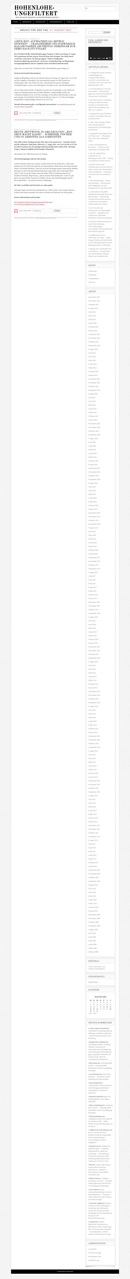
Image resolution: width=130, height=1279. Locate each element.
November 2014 (94, 695)
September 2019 (94, 479)
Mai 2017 (92, 583)
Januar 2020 (93, 464)
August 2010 (93, 885)
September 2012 (94, 792)
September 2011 (94, 836)
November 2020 (94, 427)
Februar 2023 (93, 327)
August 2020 (93, 438)
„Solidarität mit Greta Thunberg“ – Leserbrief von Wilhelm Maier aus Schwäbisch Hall (100, 116)
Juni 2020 (92, 446)
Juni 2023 (92, 316)
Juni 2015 (92, 669)
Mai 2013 (92, 762)
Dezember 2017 (94, 557)
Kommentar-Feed (95, 1256)
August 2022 (93, 349)
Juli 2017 (92, 576)
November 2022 (94, 338)
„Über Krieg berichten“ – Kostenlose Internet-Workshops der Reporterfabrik (99, 1076)
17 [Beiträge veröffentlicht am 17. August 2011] (97, 1007)
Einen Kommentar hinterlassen (45, 120)
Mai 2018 (92, 539)
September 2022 (94, 345)
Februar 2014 (93, 729)
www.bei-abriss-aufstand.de (23, 107)
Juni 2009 (92, 937)
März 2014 (93, 725)
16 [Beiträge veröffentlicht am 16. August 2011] (94, 1007)
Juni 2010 (92, 892)
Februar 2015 (93, 684)
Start (15, 22)
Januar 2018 (93, 554)
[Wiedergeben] (91, 58)
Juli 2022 (92, 353)
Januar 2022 (93, 375)
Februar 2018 (93, 550)
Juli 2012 (92, 799)
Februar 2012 (93, 818)
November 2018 (94, 517)
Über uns (70, 22)
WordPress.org (94, 1260)
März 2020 (93, 457)
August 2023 (93, 308)
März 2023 (93, 323)
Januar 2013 (93, 777)
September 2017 (94, 569)
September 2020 (94, 435)
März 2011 (93, 859)
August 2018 (93, 528)
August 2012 (93, 796)
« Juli (90, 1013)
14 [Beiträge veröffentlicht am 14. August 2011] (110, 1005)
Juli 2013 (92, 755)
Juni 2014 (92, 714)
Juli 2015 (92, 665)
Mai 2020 (92, 450)
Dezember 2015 (94, 647)
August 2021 (93, 394)
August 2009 (93, 929)
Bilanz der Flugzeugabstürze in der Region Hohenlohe (99, 1099)
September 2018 (94, 524)
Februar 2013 (93, 773)
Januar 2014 (93, 732)
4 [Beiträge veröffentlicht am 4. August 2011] (100, 1002)
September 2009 (94, 926)
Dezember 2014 (94, 691)
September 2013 (94, 747)
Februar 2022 (93, 371)
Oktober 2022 (94, 342)
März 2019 (93, 502)
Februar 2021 (93, 416)
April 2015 (93, 676)
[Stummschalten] (107, 58)
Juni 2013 (92, 758)
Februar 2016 (93, 639)
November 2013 (94, 740)
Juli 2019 (92, 487)
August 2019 (93, 483)
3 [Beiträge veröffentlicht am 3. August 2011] (97, 1002)
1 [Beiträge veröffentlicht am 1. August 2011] (90, 1002)
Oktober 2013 (94, 743)
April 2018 (93, 543)
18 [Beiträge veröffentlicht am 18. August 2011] (100, 1007)
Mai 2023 (92, 319)
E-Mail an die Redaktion (96, 969)
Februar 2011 (93, 862)
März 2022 (93, 368)
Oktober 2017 (94, 565)
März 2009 (93, 948)
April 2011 (93, 855)
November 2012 (94, 784)
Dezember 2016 (94, 602)
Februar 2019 (93, 505)
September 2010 (94, 881)
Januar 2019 (93, 509)
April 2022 (93, 364)
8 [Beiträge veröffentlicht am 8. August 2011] (90, 1005)
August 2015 (93, 662)
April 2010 (93, 900)
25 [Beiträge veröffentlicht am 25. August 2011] (100, 1009)
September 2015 (94, 658)
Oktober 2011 (94, 833)
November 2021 (94, 383)
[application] (100, 53)
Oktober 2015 (94, 654)
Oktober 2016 (94, 610)
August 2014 (93, 706)
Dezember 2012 (94, 781)
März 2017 (93, 591)
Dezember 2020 (94, 424)
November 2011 (94, 829)
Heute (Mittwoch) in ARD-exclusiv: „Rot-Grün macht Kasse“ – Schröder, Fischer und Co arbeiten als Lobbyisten (43, 134)
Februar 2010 (93, 907)
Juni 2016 (92, 624)
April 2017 (93, 587)
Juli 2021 (92, 397)
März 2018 (93, 546)
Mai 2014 (92, 717)
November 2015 (94, 650)
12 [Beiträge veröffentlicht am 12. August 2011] (104, 1005)
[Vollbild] (110, 58)
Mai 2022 (92, 360)
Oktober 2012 (94, 788)
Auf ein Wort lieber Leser (96, 967)
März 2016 (93, 636)
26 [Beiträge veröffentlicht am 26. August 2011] (104, 1009)
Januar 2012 (93, 822)
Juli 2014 (92, 710)
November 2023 (94, 301)
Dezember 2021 (94, 379)
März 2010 (93, 903)
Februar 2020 (93, 461)
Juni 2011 (92, 848)
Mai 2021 (92, 405)
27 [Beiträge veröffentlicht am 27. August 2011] (107, 1009)
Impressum (26, 22)
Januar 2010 (93, 911)
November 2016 (94, 606)
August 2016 (93, 617)
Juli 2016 (92, 621)
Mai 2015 (92, 673)
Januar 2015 (93, 688)
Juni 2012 (92, 803)
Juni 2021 (92, 401)
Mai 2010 (92, 896)
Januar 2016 (93, 643)
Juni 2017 (92, 580)
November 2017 (94, 561)
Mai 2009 (92, 941)
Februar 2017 (93, 595)
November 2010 (94, 874)
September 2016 (94, 613)
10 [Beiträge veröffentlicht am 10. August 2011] (97, 1005)
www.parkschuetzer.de (64, 104)
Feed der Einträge (95, 1253)
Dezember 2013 (94, 736)
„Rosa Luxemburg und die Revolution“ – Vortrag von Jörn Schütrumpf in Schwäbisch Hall (98, 147)
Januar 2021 (93, 420)
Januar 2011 (93, 866)
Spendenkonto (56, 22)
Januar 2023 (93, 331)
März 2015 (93, 680)
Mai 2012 (92, 807)
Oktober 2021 (94, 386)
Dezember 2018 (94, 513)
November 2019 (94, 472)
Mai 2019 (92, 494)
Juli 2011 (92, 844)
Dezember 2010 (94, 870)
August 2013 (93, 751)
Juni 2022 (92, 357)
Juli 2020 (92, 442)
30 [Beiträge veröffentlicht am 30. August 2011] (94, 1011)
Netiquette (40, 22)
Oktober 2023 (94, 304)
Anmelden (92, 1249)
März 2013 (93, 769)
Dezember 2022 (94, 334)
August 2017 (93, 572)
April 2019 (93, 498)
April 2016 (93, 632)
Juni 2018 (92, 535)
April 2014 (93, 721)
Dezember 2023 (94, 297)
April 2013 (93, 766)
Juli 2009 (92, 933)
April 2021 (93, 409)
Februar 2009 (93, 952)
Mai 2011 (92, 851)
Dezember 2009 (94, 915)
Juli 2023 (92, 312)
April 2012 (93, 810)
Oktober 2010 (94, 877)
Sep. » (95, 1013)
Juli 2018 (92, 531)
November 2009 (94, 918)
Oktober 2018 (94, 520)
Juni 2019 (92, 490)
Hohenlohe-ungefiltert (35, 11)
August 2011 (93, 840)
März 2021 (93, 412)
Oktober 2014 (94, 699)
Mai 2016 (92, 628)
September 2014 (94, 703)
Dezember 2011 (94, 825)
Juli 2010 (92, 889)
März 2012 (93, 814)
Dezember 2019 (94, 468)
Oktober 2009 (94, 922)
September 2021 (94, 390)
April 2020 (93, 453)
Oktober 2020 (94, 431)
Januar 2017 (93, 598)
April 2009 (93, 944)
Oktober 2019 (94, 476)
